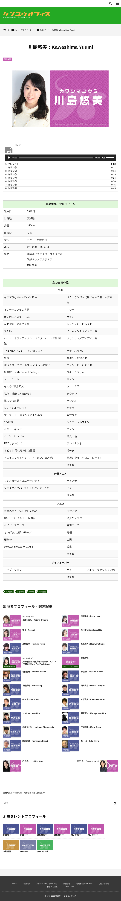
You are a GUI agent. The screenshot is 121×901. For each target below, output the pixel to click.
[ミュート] (103, 157)
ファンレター (68, 887)
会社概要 (26, 884)
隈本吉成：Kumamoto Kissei (35, 743)
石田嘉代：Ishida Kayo (32, 761)
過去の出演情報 (9, 668)
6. (11, 181)
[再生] (9, 157)
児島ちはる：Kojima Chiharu (35, 622)
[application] (60, 158)
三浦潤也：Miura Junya (91, 729)
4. (11, 174)
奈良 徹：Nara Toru (30, 701)
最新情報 (66, 884)
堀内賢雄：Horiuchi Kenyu (34, 674)
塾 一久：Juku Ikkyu (90, 743)
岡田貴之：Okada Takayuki (93, 687)
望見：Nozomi (28, 632)
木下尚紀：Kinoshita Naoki (93, 701)
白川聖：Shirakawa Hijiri (91, 632)
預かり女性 (8, 627)
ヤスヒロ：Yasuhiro (31, 715)
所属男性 (7, 682)
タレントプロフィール (70, 668)
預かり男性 (8, 655)
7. (11, 185)
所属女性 (7, 59)
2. (11, 167)
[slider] (56, 157)
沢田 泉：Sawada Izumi (88, 761)
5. (11, 178)
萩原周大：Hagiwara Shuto (93, 646)
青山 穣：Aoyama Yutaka (92, 674)
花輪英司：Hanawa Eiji (32, 687)
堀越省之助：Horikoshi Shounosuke (38, 729)
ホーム (14, 884)
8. (11, 188)
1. (12, 164)
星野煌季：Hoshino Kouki (33, 646)
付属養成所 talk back (84, 884)
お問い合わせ (103, 884)
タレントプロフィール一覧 (46, 884)
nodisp (31, 592)
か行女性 (20, 592)
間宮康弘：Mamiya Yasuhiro (93, 715)
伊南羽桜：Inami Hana (90, 618)
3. (11, 171)
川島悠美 (42, 592)
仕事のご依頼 (52, 887)
